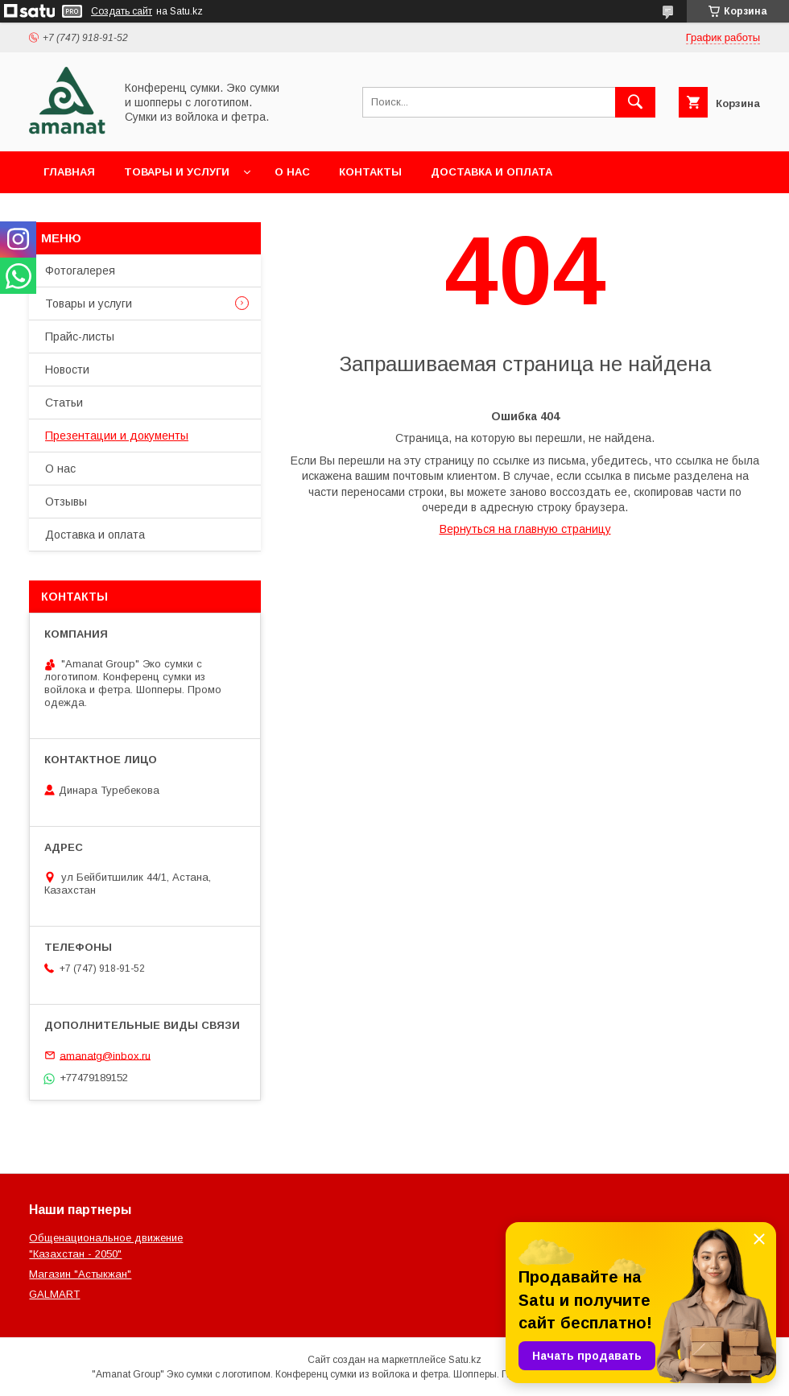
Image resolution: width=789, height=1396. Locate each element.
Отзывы (66, 501)
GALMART (54, 1294)
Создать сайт (121, 11)
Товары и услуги (176, 172)
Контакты (370, 172)
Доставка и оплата (491, 172)
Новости (67, 369)
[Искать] (635, 102)
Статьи (64, 402)
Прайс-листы (79, 336)
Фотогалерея (80, 270)
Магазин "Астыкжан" (80, 1274)
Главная (69, 172)
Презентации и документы (116, 435)
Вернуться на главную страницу (525, 528)
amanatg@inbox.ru (105, 1055)
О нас (292, 172)
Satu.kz (464, 1359)
